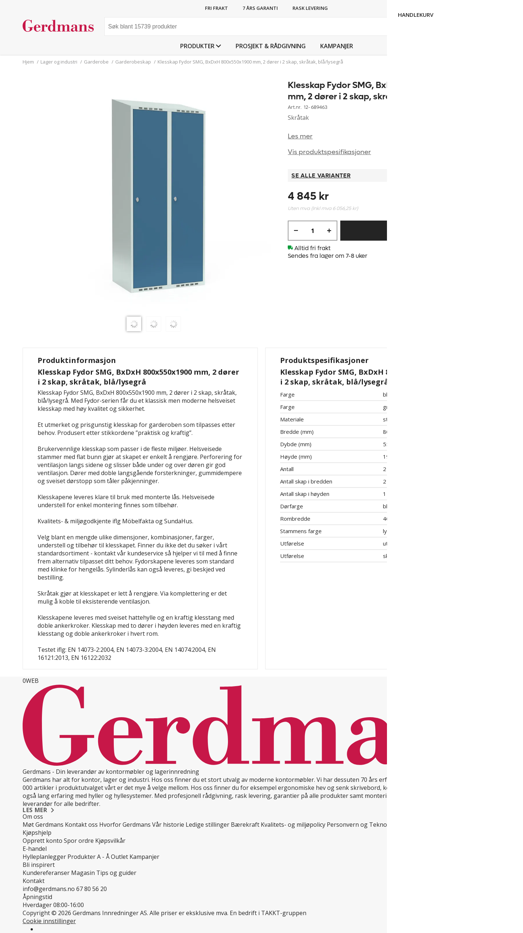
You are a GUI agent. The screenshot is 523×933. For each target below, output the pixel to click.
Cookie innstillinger (49, 921)
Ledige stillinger (207, 825)
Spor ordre (79, 841)
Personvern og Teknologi (362, 825)
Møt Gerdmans (43, 825)
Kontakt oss (81, 825)
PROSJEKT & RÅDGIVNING (271, 46)
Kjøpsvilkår (110, 841)
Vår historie (168, 825)
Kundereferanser (46, 873)
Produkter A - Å (88, 857)
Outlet (119, 857)
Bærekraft (245, 825)
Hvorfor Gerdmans (125, 825)
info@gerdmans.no (49, 889)
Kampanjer (336, 46)
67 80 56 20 (91, 889)
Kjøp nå (411, 230)
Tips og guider (116, 873)
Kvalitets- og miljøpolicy (293, 825)
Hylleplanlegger (44, 857)
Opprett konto (42, 841)
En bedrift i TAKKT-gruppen (268, 913)
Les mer (300, 136)
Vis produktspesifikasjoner (329, 152)
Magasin (83, 873)
